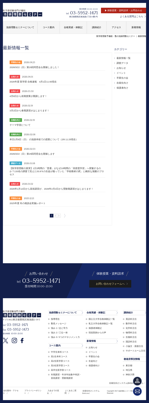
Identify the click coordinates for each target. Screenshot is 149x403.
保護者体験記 (95, 328)
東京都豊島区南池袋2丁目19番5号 (83, 17)
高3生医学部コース (60, 365)
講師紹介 (128, 312)
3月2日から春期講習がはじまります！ (29, 110)
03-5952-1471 (84, 12)
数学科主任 (131, 323)
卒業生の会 (122, 78)
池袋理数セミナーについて (63, 312)
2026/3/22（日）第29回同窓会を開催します (32, 154)
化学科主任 (131, 328)
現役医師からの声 (97, 332)
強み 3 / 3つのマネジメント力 (65, 337)
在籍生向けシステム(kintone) (92, 391)
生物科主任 (131, 337)
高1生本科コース (59, 356)
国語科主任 (131, 341)
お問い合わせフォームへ (110, 283)
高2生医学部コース (60, 361)
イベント (121, 73)
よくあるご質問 (70, 391)
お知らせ (121, 68)
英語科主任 (131, 319)
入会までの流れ (53, 391)
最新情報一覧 (124, 58)
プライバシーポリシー (33, 391)
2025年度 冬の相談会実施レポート (28, 203)
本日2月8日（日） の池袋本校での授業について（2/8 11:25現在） (44, 139)
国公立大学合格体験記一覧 (102, 319)
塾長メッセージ (58, 323)
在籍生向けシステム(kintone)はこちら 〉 (127, 383)
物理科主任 (131, 332)
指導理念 (55, 319)
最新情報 (142, 36)
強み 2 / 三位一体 (59, 332)
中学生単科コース (59, 352)
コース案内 (55, 345)
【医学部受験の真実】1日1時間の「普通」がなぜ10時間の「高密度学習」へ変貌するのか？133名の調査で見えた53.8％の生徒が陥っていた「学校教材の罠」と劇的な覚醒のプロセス (57, 171)
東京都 (129, 365)
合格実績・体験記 (96, 312)
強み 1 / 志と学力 (59, 328)
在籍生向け (122, 83)
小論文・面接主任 (134, 346)
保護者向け (122, 88)
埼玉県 (129, 370)
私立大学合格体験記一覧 (101, 323)
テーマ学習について (20, 125)
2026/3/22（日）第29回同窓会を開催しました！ (35, 67)
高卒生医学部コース (61, 370)
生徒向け (93, 361)
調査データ (122, 63)
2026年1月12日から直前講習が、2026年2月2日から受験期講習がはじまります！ (52, 189)
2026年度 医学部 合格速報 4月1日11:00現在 (33, 81)
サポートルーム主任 (135, 350)
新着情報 (91, 341)
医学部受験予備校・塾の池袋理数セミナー (115, 36)
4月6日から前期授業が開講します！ (28, 96)
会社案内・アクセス (11, 391)
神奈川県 (130, 374)
